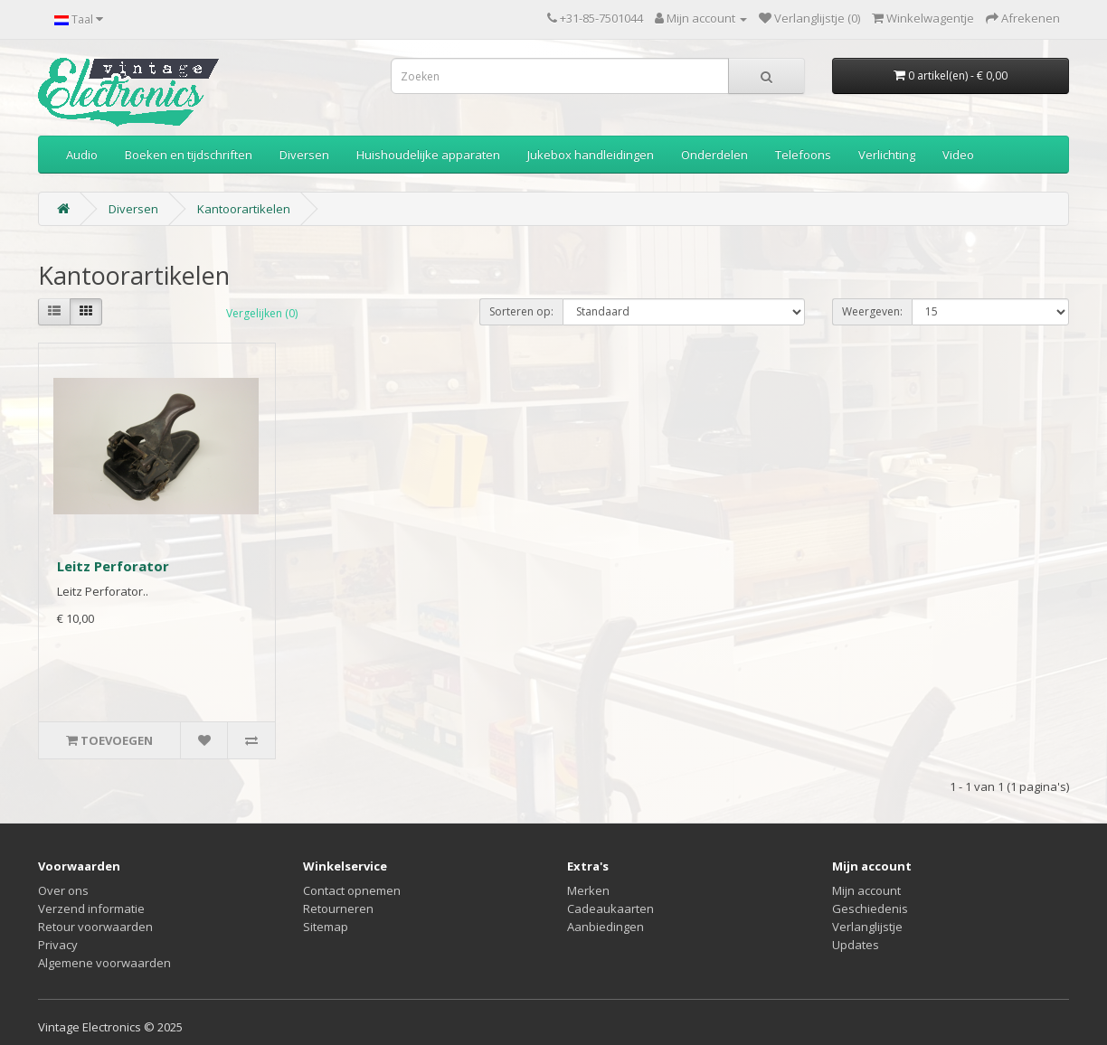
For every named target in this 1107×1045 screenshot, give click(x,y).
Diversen (304, 154)
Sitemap (325, 926)
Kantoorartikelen (243, 209)
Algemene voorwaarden (104, 963)
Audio (82, 154)
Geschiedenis (870, 908)
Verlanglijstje (867, 926)
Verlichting (886, 154)
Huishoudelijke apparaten (428, 154)
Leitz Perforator (113, 566)
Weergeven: (872, 311)
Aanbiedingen (605, 926)
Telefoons (803, 154)
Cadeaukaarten (610, 908)
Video (958, 154)
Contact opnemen (352, 890)
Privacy (58, 945)
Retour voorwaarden (95, 926)
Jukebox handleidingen (590, 154)
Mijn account (866, 890)
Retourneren (338, 908)
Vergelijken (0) (262, 313)
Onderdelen (714, 154)
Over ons (63, 890)
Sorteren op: (521, 311)
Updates (855, 945)
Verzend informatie (91, 908)
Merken (588, 890)
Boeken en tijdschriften (188, 154)
